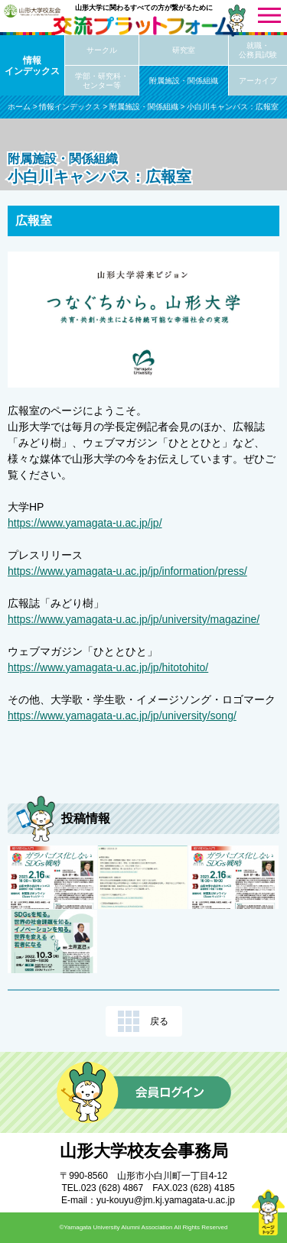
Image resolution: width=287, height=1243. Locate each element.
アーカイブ (258, 80)
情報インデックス (32, 65)
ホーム (19, 106)
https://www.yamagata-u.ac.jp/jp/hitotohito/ (108, 667)
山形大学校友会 (32, 10)
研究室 (183, 50)
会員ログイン (144, 1092)
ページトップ (268, 1212)
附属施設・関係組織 (183, 80)
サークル (101, 50)
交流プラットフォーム (143, 26)
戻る (159, 1021)
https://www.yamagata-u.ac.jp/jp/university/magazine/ (133, 619)
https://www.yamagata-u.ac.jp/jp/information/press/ (127, 571)
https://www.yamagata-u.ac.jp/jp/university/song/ (122, 715)
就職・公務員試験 (258, 50)
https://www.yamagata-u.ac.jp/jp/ (85, 523)
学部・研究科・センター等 (102, 80)
